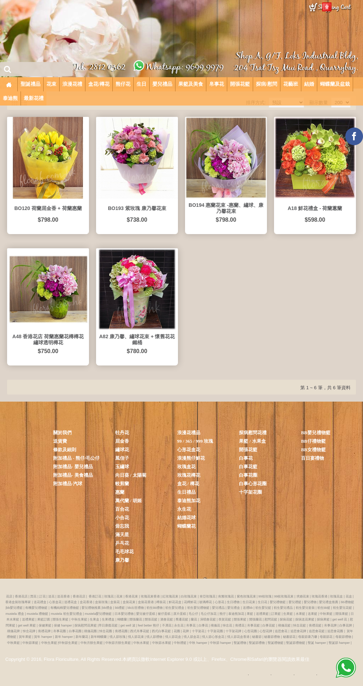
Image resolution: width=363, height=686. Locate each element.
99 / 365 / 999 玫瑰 (195, 441)
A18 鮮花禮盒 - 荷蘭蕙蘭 (314, 208)
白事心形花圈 (253, 483)
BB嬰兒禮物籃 (315, 432)
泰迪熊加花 (188, 500)
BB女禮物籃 (313, 449)
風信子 (122, 458)
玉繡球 (122, 466)
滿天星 (122, 534)
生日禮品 (186, 492)
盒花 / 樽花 (188, 483)
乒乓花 (122, 543)
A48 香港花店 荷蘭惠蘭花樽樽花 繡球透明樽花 (48, 339)
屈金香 (122, 441)
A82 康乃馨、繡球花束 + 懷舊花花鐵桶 (137, 339)
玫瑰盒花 (186, 466)
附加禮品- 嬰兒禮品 (73, 466)
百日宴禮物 (312, 458)
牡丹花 (122, 432)
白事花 (246, 458)
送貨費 (60, 441)
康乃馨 (122, 560)
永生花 (184, 509)
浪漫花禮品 (188, 432)
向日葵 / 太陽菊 (130, 475)
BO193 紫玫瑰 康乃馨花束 (137, 208)
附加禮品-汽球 (67, 483)
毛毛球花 (124, 551)
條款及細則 (64, 449)
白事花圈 (248, 475)
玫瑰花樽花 (188, 475)
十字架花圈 (250, 492)
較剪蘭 (122, 483)
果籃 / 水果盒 (252, 441)
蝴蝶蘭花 (186, 526)
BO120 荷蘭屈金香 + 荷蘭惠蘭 (48, 208)
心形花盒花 (188, 449)
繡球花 (122, 449)
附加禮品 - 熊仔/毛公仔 (76, 458)
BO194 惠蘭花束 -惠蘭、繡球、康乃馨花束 (226, 208)
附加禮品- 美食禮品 (73, 475)
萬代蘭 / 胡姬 (128, 500)
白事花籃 (248, 466)
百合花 (122, 509)
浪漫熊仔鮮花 (191, 458)
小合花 (122, 517)
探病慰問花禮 (253, 432)
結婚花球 (186, 517)
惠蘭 (119, 492)
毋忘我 (122, 526)
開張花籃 (248, 449)
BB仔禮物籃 (313, 441)
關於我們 (62, 432)
